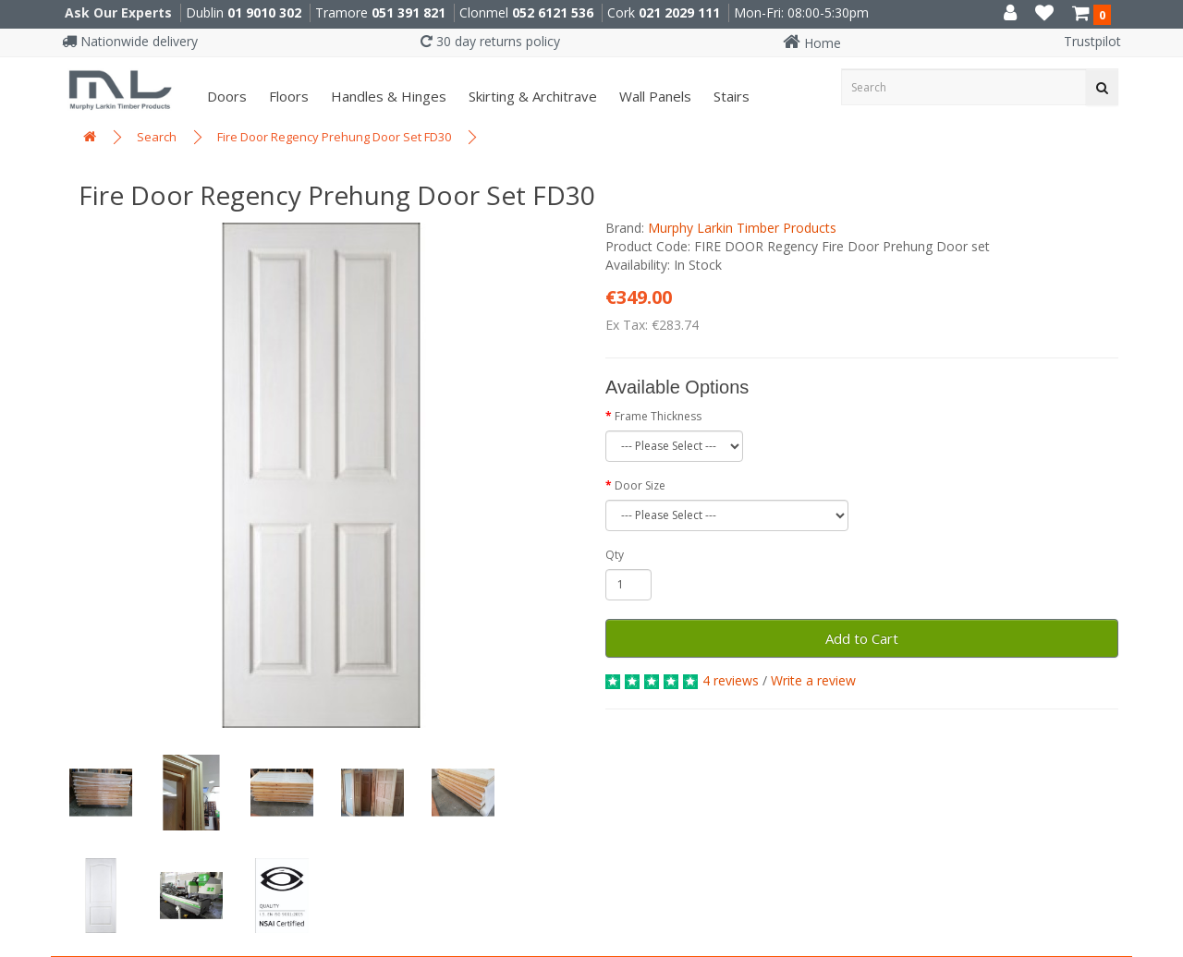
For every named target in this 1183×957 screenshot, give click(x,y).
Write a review (813, 680)
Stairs (730, 96)
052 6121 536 (552, 12)
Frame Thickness (658, 416)
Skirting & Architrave (531, 96)
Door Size (640, 485)
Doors (225, 96)
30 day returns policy (490, 41)
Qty (614, 555)
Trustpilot (1092, 41)
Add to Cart (861, 638)
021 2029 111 (679, 12)
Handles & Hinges (386, 96)
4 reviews (730, 680)
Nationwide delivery (130, 41)
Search (157, 136)
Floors (287, 96)
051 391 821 (408, 12)
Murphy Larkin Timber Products (742, 227)
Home (812, 43)
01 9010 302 (264, 12)
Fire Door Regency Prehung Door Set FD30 (334, 136)
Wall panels (653, 96)
